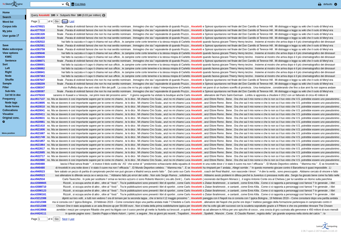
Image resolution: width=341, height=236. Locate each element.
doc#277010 (37, 30)
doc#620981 (37, 121)
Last (71, 21)
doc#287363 (37, 76)
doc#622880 (37, 160)
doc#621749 (37, 137)
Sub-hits (10, 91)
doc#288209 (37, 83)
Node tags (11, 102)
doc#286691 (37, 64)
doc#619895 (37, 102)
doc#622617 (37, 148)
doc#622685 (37, 152)
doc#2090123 (38, 190)
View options (10, 53)
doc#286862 (37, 68)
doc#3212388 (38, 198)
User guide (9, 35)
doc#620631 (37, 118)
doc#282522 (37, 41)
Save (5, 45)
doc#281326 (37, 34)
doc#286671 (37, 60)
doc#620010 (37, 106)
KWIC (8, 56)
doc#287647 (37, 79)
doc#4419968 (38, 209)
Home (6, 12)
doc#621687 (37, 133)
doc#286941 (37, 72)
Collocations (10, 110)
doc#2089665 (38, 183)
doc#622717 (37, 156)
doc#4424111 (38, 213)
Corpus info (10, 26)
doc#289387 (37, 91)
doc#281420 (37, 37)
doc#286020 (37, 57)
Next (65, 21)
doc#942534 (37, 179)
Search (7, 17)
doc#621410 (37, 125)
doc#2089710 (38, 186)
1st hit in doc (13, 95)
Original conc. (11, 117)
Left (7, 68)
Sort (5, 64)
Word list (8, 21)
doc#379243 (37, 95)
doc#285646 (37, 53)
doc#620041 (37, 110)
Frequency (9, 98)
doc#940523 (37, 171)
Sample (7, 83)
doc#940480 (37, 163)
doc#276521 (37, 26)
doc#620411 (37, 114)
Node (8, 75)
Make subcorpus (13, 49)
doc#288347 (37, 87)
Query (43, 15)
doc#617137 (37, 99)
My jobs (7, 31)
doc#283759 (37, 49)
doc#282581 (37, 45)
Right (8, 72)
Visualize (8, 114)
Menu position (8, 133)
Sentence (10, 60)
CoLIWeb (80, 4)
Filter (6, 87)
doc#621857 (37, 141)
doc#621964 (37, 144)
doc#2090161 (38, 194)
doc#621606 (37, 129)
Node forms (12, 106)
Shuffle (9, 79)
